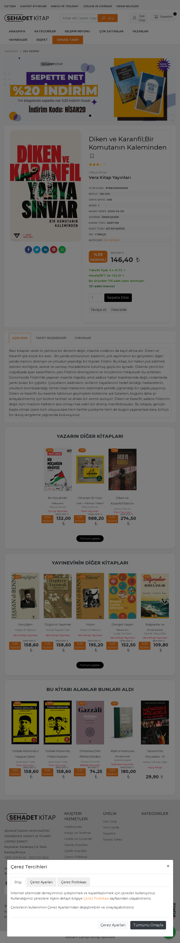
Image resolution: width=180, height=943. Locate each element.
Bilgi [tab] (18, 882)
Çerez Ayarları (113, 925)
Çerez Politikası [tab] (73, 882)
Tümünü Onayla (148, 925)
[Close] (168, 866)
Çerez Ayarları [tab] (41, 882)
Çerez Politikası (96, 898)
